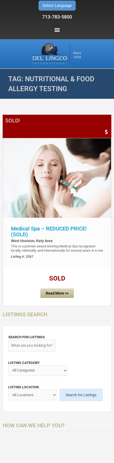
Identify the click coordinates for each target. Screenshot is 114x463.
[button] (57, 29)
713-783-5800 (57, 17)
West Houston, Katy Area (32, 241)
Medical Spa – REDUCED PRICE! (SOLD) (49, 231)
